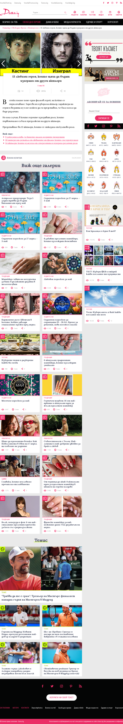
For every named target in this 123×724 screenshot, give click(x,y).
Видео (101, 13)
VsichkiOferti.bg (5, 3)
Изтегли (103, 57)
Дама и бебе (52, 22)
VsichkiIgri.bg (70, 3)
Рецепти (74, 13)
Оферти (119, 13)
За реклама (5, 708)
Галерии (83, 13)
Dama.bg (17, 3)
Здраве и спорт (94, 22)
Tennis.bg (44, 3)
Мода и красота (72, 22)
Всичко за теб (10, 22)
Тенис (41, 540)
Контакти (25, 708)
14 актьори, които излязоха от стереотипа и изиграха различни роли (41, 143)
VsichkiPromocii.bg (31, 3)
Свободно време (32, 22)
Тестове (92, 13)
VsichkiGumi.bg (56, 3)
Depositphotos (37, 708)
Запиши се (103, 118)
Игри (110, 13)
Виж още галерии (41, 165)
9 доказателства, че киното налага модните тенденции (35, 137)
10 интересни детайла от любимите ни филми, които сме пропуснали (41, 140)
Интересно (33, 28)
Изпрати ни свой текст (62, 697)
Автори (16, 708)
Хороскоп (112, 22)
